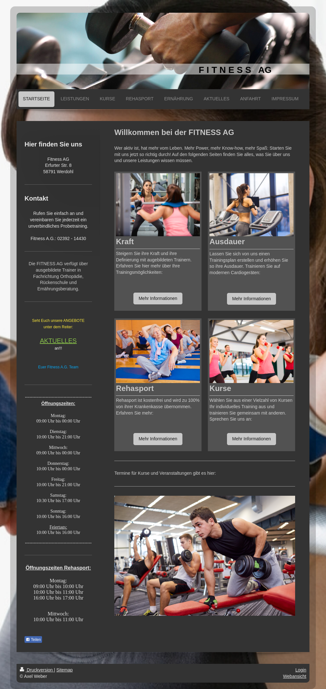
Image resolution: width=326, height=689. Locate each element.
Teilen (33, 639)
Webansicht (294, 676)
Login (300, 669)
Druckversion (37, 669)
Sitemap (64, 669)
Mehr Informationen (157, 298)
